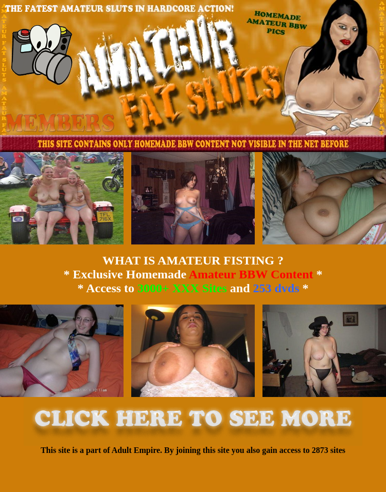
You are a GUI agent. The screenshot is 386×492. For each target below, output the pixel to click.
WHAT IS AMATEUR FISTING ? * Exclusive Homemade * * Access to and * (192, 274)
